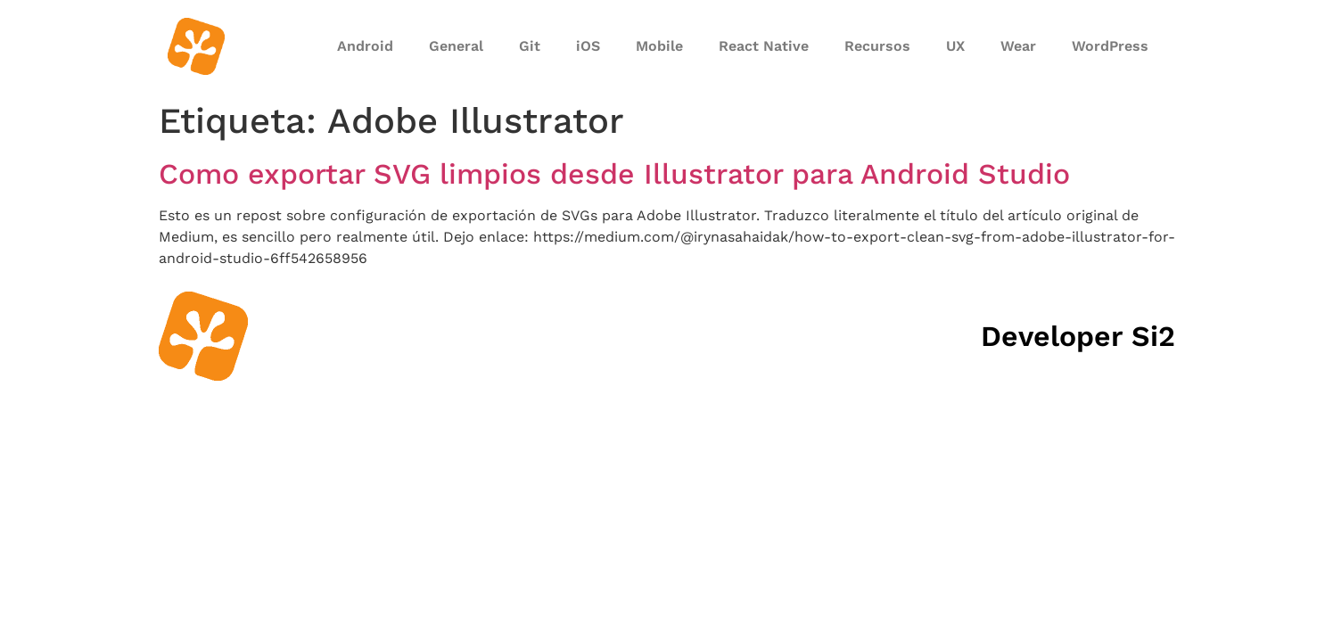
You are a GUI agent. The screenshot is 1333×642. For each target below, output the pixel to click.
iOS (588, 45)
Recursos (877, 45)
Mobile (659, 45)
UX (955, 45)
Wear (1018, 45)
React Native (764, 45)
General (456, 45)
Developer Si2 (1078, 336)
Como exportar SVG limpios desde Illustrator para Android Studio (614, 174)
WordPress (1110, 45)
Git (529, 45)
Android (365, 45)
